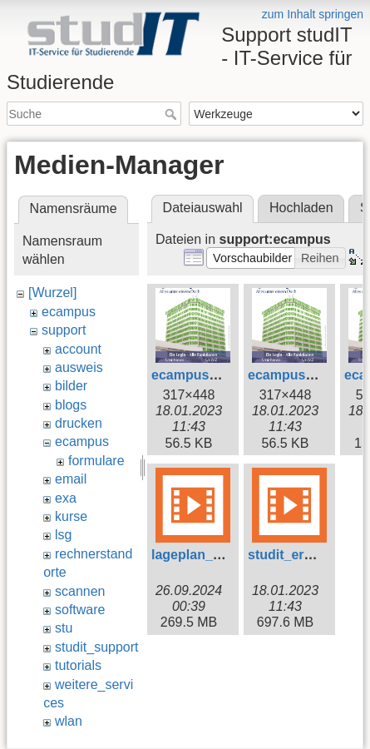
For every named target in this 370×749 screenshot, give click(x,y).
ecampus (69, 312)
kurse (71, 516)
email (70, 479)
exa (65, 498)
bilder (71, 386)
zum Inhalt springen (312, 14)
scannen (80, 591)
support (64, 330)
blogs (70, 405)
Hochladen (301, 208)
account (78, 349)
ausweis (79, 367)
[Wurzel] (52, 292)
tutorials (78, 665)
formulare (96, 461)
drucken (78, 423)
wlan (68, 721)
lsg (63, 535)
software (80, 610)
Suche (172, 114)
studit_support (97, 647)
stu (63, 628)
